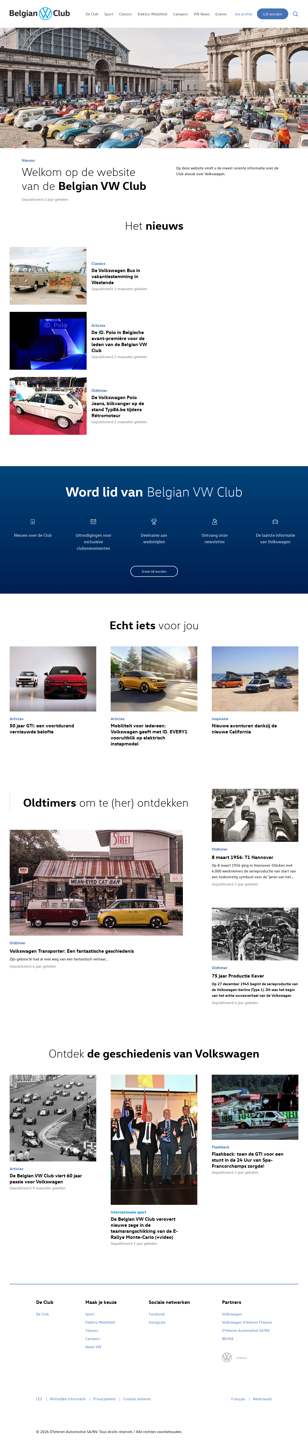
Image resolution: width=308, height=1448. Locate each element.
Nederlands (262, 1398)
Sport (108, 14)
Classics (125, 14)
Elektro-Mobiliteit (152, 14)
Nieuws (28, 160)
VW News (202, 14)
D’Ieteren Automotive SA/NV (246, 1330)
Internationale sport (128, 1212)
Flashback (221, 1147)
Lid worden (272, 14)
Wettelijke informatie (68, 1398)
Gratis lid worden (154, 571)
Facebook (157, 1314)
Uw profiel (243, 14)
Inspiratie (220, 718)
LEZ (39, 1398)
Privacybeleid (104, 1398)
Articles (98, 325)
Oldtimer (99, 390)
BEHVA (228, 1338)
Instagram (157, 1322)
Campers (180, 14)
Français (238, 1398)
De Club (92, 14)
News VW (93, 1346)
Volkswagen (232, 1314)
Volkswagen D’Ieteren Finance (247, 1322)
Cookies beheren (137, 1398)
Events (221, 14)
